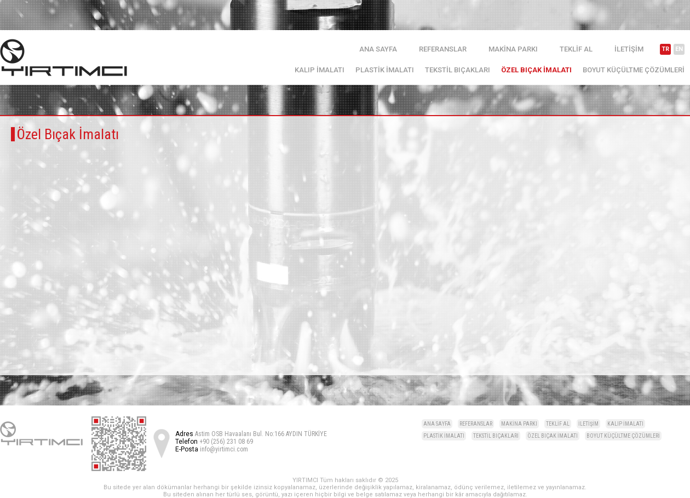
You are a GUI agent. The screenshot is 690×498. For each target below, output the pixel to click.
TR (665, 49)
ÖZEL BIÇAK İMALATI (536, 70)
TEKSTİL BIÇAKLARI (457, 70)
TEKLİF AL (576, 49)
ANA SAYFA (378, 49)
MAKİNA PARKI (513, 49)
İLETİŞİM (628, 49)
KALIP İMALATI (319, 70)
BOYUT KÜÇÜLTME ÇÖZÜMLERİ (634, 70)
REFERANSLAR (443, 49)
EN (679, 49)
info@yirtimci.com (224, 449)
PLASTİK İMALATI (384, 70)
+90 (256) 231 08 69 (226, 441)
